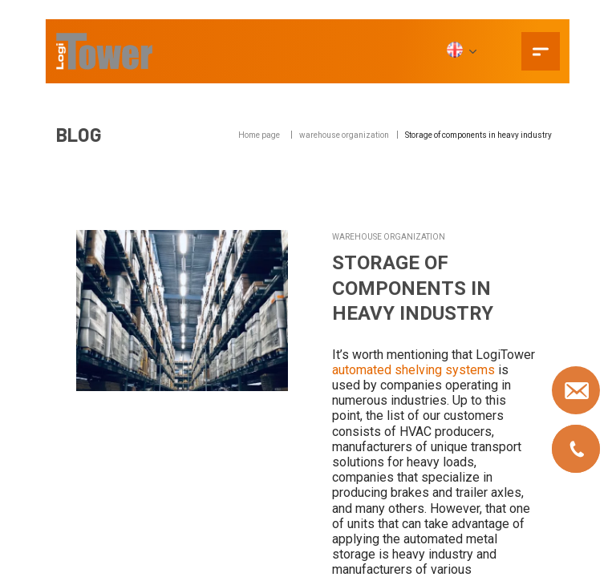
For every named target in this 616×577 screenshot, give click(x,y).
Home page (259, 135)
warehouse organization (344, 135)
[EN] (461, 51)
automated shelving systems (413, 369)
